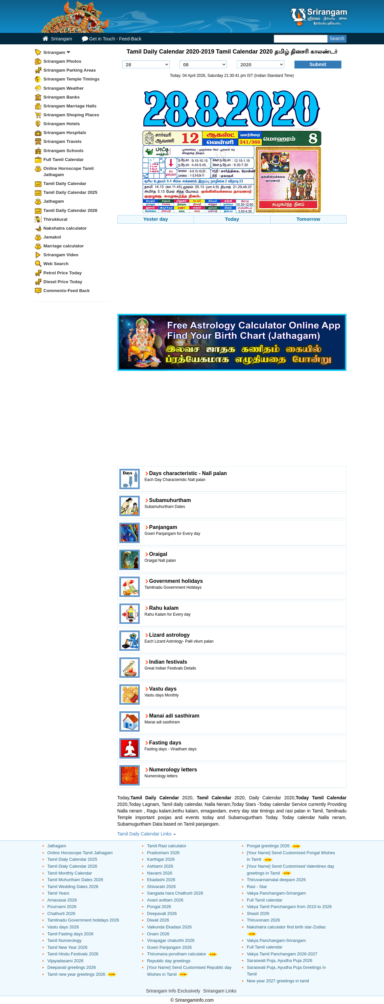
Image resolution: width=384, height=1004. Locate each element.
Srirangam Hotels (61, 123)
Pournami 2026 (61, 906)
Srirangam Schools (63, 150)
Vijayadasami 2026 (65, 960)
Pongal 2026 (159, 906)
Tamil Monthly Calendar (69, 873)
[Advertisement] (232, 270)
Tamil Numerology (64, 940)
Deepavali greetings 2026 (71, 967)
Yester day (155, 219)
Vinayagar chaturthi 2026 (170, 940)
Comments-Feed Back (66, 290)
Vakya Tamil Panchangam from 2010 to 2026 (289, 906)
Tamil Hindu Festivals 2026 (72, 953)
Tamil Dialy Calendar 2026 (72, 866)
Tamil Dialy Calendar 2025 (72, 859)
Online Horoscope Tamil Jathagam (68, 171)
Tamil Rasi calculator (166, 845)
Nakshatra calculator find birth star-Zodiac (286, 926)
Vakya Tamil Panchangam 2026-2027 (282, 953)
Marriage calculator (63, 245)
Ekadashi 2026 (161, 879)
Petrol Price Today (62, 272)
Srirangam (57, 38)
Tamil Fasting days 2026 (70, 933)
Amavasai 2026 (62, 900)
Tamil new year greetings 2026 (76, 974)
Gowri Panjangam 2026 (169, 947)
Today (232, 219)
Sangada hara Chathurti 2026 (175, 893)
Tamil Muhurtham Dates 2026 (75, 879)
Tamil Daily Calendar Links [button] (146, 833)
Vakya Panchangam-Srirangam (276, 893)
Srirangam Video (60, 254)
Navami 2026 (159, 873)
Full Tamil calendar (264, 900)
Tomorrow (308, 219)
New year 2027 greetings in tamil (278, 980)
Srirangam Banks (61, 97)
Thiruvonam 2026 (263, 920)
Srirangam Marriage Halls (70, 105)
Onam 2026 (158, 933)
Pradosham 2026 (163, 852)
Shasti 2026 (258, 913)
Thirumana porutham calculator (176, 953)
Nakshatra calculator (65, 228)
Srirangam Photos (62, 61)
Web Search (55, 263)
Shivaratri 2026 (161, 886)
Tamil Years (58, 893)
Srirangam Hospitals (64, 132)
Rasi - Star (257, 886)
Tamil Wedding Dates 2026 (72, 886)
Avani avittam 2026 (165, 900)
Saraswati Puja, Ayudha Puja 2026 (279, 960)
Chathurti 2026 (61, 913)
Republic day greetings (168, 960)
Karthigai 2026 (161, 859)
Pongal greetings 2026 (268, 845)
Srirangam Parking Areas (69, 70)
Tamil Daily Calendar (64, 183)
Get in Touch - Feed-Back (111, 38)
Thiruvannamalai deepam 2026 (276, 879)
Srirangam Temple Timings (71, 79)
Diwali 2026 (158, 920)
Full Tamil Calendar (63, 159)
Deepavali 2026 (162, 913)
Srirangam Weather (63, 88)
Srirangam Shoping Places (71, 114)
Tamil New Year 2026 (67, 947)
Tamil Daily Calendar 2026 (70, 210)
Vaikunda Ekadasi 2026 (169, 926)
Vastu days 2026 (63, 926)
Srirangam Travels (62, 141)
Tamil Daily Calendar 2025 (70, 192)
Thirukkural (55, 219)
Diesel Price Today (62, 281)
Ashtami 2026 (160, 866)
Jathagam (53, 201)
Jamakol (52, 237)
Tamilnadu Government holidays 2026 (83, 920)
